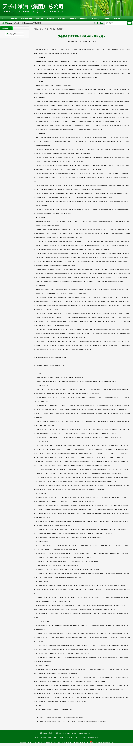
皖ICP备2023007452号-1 (81, 743)
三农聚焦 (95, 19)
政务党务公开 (26, 19)
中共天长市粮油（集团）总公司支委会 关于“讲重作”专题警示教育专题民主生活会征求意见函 (73, 721)
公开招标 (72, 19)
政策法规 (61, 19)
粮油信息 (50, 19)
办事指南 (84, 19)
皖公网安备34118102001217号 (102, 743)
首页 (4, 19)
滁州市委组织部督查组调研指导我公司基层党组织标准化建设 (61, 717)
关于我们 (117, 19)
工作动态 (13, 19)
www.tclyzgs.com (64, 733)
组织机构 (106, 19)
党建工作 (39, 19)
